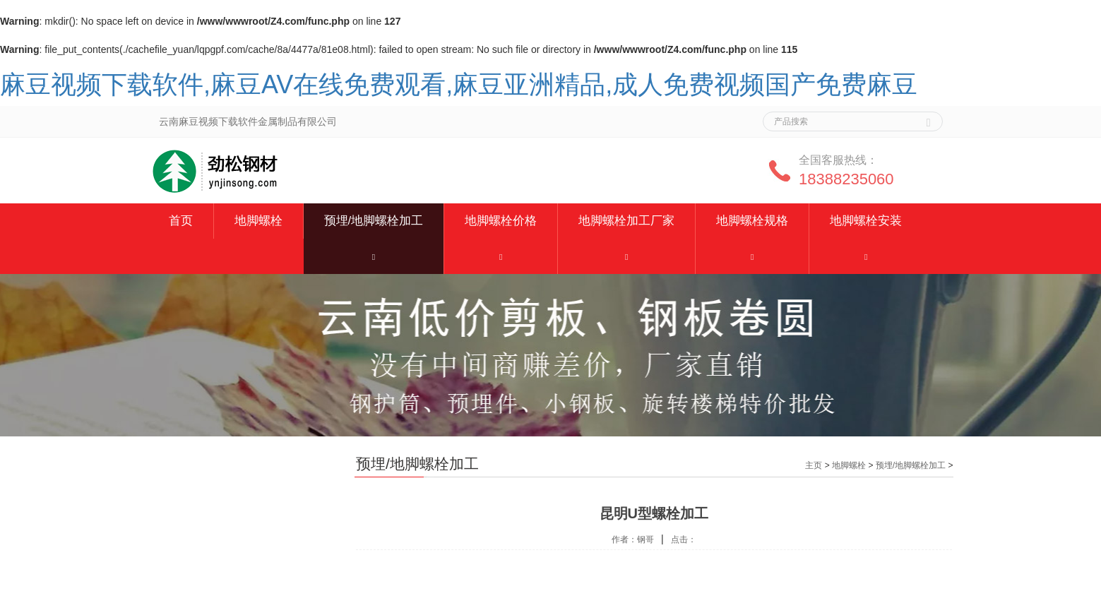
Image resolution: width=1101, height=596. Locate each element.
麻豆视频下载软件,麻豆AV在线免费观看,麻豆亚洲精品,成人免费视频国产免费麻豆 (458, 84)
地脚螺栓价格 (501, 220)
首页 (181, 220)
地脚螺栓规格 (752, 220)
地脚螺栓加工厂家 (626, 220)
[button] (374, 256)
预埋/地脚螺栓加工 (374, 220)
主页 (813, 465)
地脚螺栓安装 (866, 220)
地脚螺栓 (258, 220)
